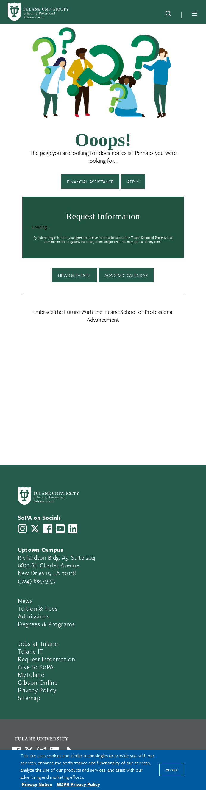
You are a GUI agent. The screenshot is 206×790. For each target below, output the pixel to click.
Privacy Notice (37, 784)
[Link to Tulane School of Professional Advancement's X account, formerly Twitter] (34, 528)
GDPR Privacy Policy (78, 784)
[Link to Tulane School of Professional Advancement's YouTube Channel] (60, 528)
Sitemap (29, 697)
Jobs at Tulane (38, 643)
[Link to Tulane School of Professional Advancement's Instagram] (22, 528)
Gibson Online (38, 682)
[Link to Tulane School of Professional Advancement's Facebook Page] (47, 528)
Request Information (46, 659)
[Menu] (194, 13)
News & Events (74, 275)
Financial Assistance (90, 181)
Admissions (34, 616)
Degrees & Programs (46, 623)
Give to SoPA (36, 666)
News (25, 600)
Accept (172, 770)
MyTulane (31, 674)
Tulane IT (30, 651)
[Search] (168, 15)
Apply (133, 181)
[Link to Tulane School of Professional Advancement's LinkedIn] (72, 528)
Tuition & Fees (38, 608)
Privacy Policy (37, 689)
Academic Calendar (126, 275)
